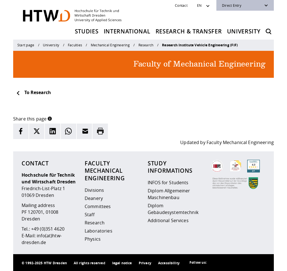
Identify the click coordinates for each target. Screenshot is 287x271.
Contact (181, 5)
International (127, 31)
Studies (87, 31)
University (244, 31)
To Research (33, 92)
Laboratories (98, 231)
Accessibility (169, 263)
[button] (50, 118)
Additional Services (168, 220)
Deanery (94, 198)
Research (146, 45)
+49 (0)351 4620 (47, 229)
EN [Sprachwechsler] (199, 5)
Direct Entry (231, 5)
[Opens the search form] (268, 31)
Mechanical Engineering (110, 45)
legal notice (122, 263)
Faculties (75, 45)
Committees (98, 206)
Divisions (94, 190)
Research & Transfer (189, 31)
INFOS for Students (168, 182)
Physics (93, 239)
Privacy (145, 263)
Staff (89, 214)
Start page (25, 45)
